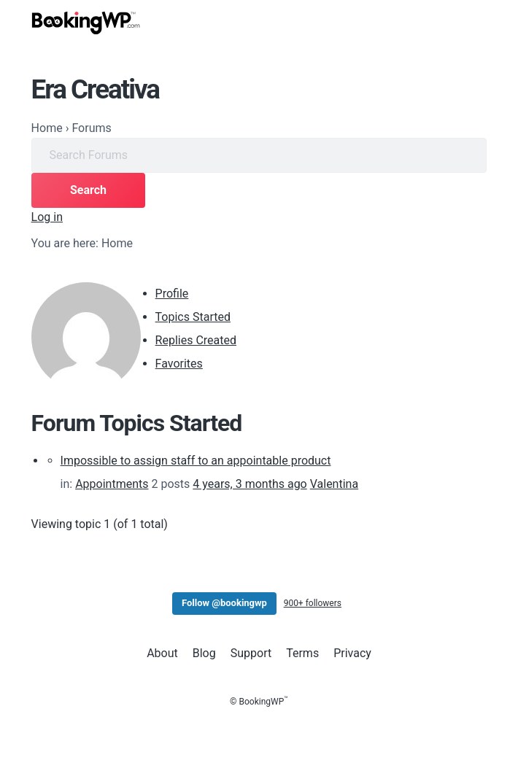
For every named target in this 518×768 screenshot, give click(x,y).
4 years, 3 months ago (249, 484)
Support (251, 653)
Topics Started (193, 317)
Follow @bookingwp (224, 602)
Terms (302, 653)
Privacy (352, 653)
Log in (47, 217)
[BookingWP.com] (86, 23)
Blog (204, 653)
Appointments (111, 484)
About (162, 653)
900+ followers (312, 603)
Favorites (179, 364)
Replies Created (195, 340)
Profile (172, 293)
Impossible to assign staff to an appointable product (196, 461)
